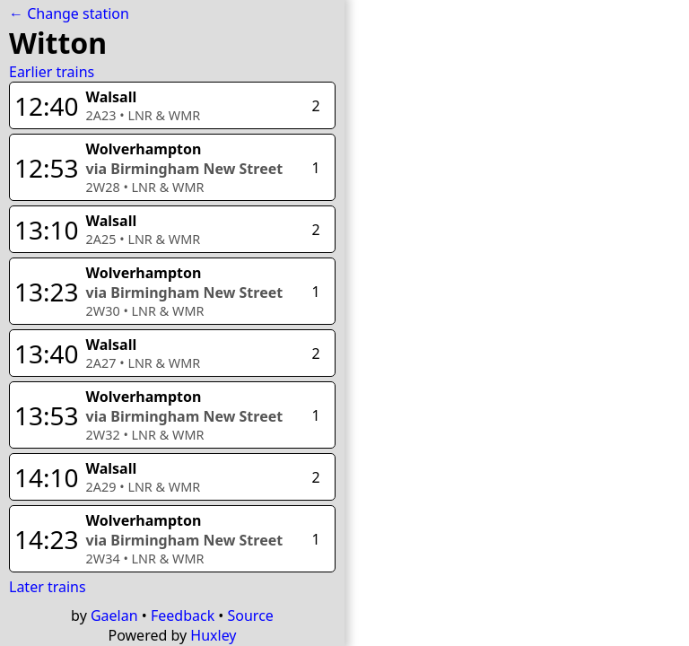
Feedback (182, 615)
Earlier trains (51, 72)
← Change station (69, 13)
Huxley (213, 635)
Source (251, 615)
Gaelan (114, 615)
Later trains (47, 587)
